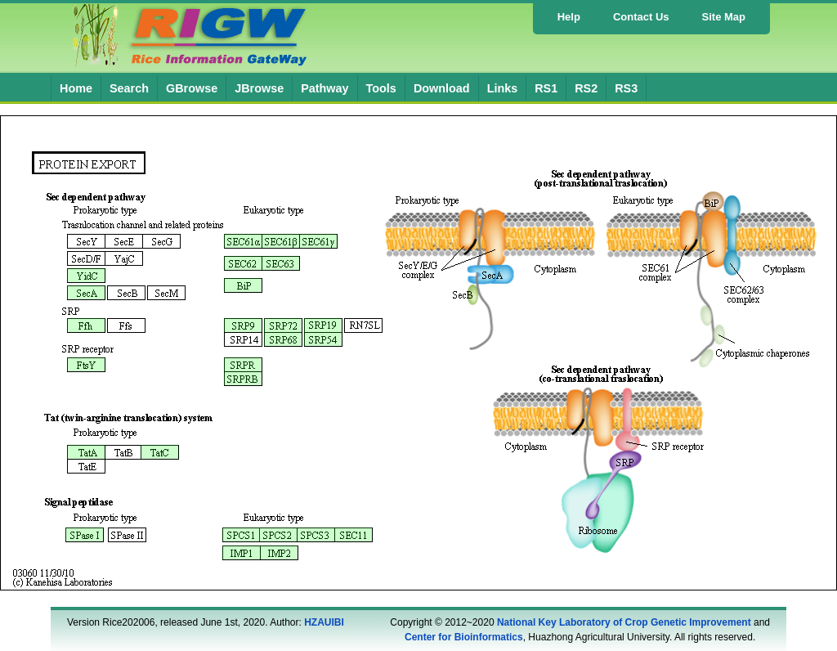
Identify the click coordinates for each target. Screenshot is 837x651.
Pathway (324, 88)
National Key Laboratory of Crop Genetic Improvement (624, 622)
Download (442, 88)
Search (129, 88)
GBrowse (191, 88)
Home (76, 88)
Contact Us (641, 17)
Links (502, 88)
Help (568, 17)
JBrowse (259, 88)
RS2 (586, 88)
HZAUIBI (324, 622)
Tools (381, 88)
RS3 (626, 88)
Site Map (723, 17)
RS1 (546, 88)
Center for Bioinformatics (464, 637)
